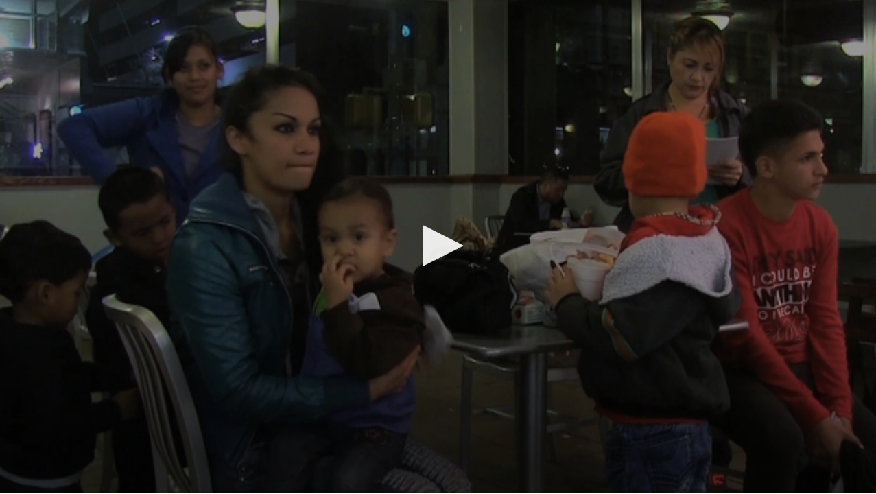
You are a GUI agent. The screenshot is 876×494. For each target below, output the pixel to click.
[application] (438, 246)
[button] (438, 245)
